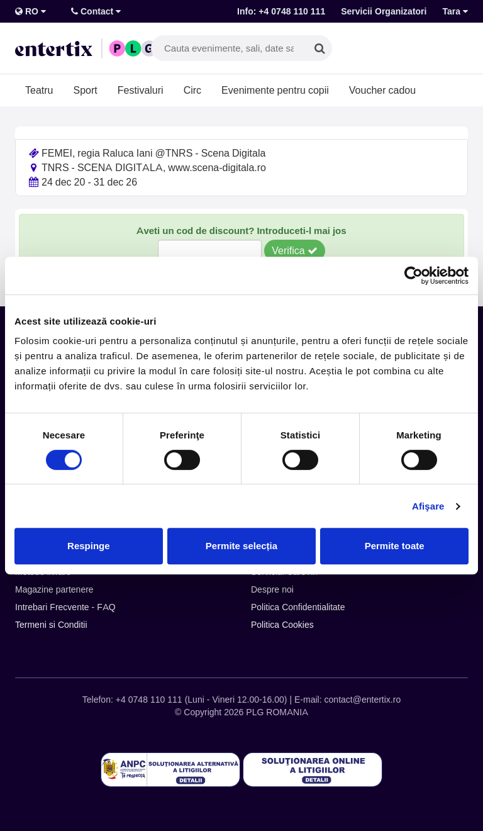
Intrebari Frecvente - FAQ (65, 607)
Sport (85, 90)
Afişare (428, 506)
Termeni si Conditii (51, 624)
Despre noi (272, 589)
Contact (96, 11)
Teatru (39, 90)
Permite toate (395, 545)
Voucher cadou (382, 90)
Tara (455, 11)
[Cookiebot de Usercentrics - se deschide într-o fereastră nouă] (413, 275)
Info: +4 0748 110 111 (281, 11)
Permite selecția (241, 545)
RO (30, 11)
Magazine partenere (54, 589)
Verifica (294, 250)
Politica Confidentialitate (298, 607)
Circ (192, 90)
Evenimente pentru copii (275, 90)
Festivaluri (141, 90)
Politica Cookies (282, 624)
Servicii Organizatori (383, 11)
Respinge (88, 545)
